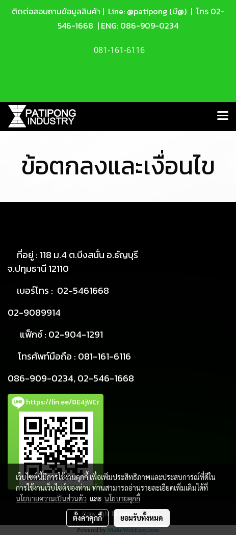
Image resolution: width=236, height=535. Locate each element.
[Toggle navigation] (223, 116)
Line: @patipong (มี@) (146, 11)
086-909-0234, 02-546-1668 (71, 378)
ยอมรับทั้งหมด (141, 517)
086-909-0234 (149, 25)
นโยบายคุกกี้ (122, 498)
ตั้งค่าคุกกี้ (87, 517)
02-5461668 (83, 290)
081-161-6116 (104, 356)
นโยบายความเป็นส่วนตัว (51, 498)
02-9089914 (34, 312)
